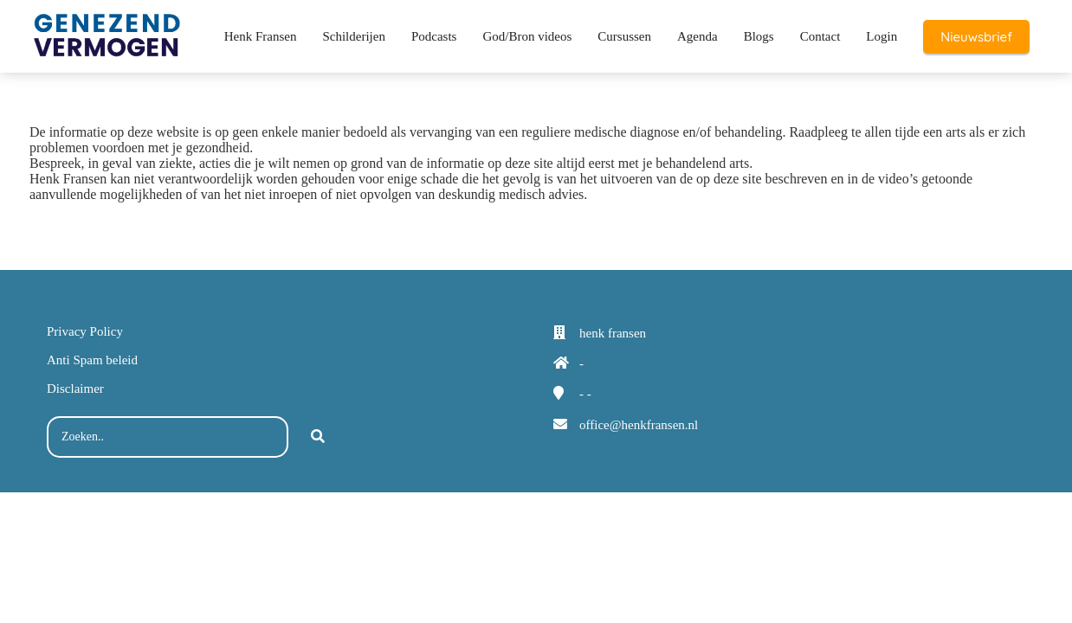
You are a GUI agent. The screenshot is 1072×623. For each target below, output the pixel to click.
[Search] (318, 437)
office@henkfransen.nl (638, 425)
